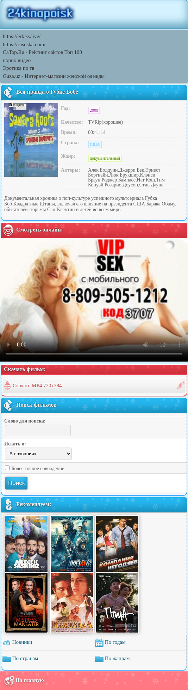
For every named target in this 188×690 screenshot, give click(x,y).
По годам (110, 643)
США (95, 144)
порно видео (17, 60)
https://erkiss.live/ (21, 36)
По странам (20, 659)
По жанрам (112, 659)
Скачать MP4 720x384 (37, 385)
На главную (23, 680)
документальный (105, 158)
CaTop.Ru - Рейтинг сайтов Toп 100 (42, 52)
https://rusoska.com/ (24, 44)
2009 (94, 110)
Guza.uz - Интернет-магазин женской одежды (54, 76)
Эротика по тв (19, 68)
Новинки (17, 643)
